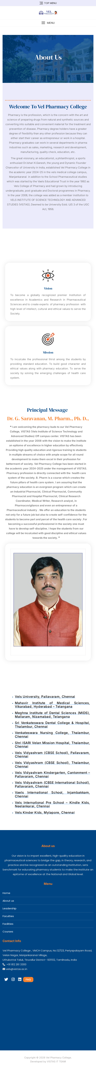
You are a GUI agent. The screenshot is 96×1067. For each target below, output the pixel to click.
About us (8, 900)
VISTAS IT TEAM (56, 1061)
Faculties (8, 916)
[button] (48, 22)
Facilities (8, 924)
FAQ (28, 979)
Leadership (9, 908)
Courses (8, 931)
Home (6, 893)
